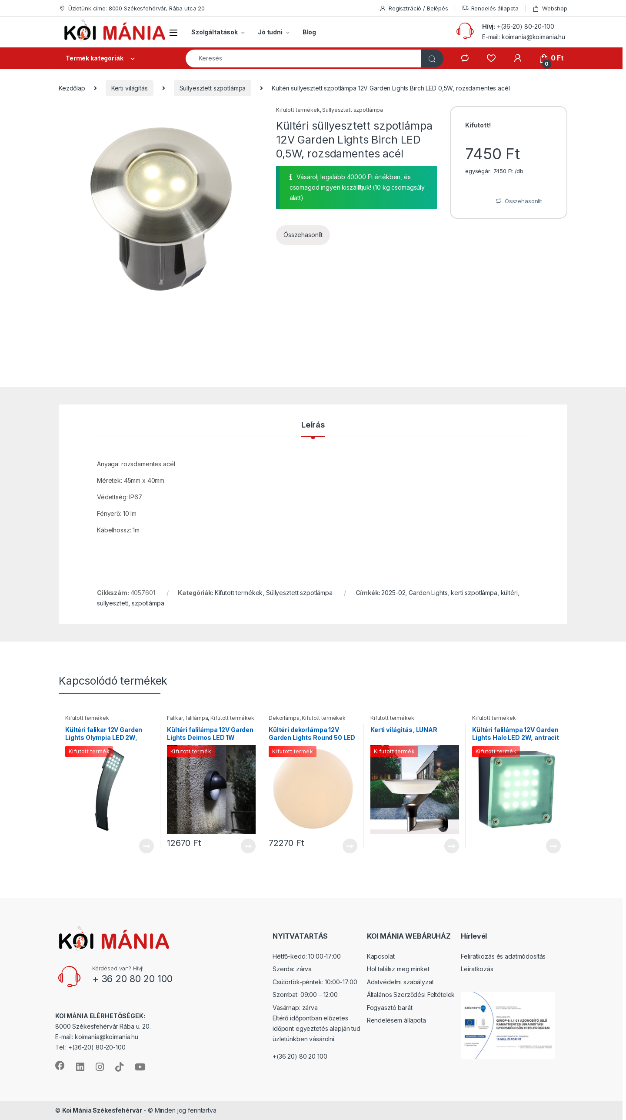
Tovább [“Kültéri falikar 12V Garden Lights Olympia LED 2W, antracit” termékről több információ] (146, 846)
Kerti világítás (129, 88)
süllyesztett (112, 603)
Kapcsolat (381, 956)
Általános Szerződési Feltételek (411, 994)
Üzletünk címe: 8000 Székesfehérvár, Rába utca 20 (132, 8)
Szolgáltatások (214, 32)
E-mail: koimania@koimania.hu (523, 36)
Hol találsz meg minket (398, 969)
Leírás (313, 425)
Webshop (549, 8)
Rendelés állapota (490, 8)
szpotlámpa (148, 603)
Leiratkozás (477, 969)
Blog (309, 32)
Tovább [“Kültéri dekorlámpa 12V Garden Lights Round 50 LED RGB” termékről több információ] (350, 846)
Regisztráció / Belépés (413, 8)
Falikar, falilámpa (187, 718)
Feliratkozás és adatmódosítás (503, 956)
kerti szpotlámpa (474, 592)
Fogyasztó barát (390, 1007)
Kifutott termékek (298, 110)
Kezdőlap (72, 88)
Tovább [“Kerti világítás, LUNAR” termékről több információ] (451, 846)
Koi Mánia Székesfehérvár (102, 1110)
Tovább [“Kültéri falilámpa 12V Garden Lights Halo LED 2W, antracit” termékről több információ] (553, 846)
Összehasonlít (303, 234)
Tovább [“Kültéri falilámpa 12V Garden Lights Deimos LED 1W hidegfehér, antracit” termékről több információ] (248, 846)
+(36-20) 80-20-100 (525, 26)
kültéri (509, 592)
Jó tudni (270, 32)
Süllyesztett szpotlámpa (213, 88)
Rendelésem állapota (396, 1020)
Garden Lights (428, 592)
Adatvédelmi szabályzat (400, 982)
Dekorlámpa (284, 718)
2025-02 (393, 592)
